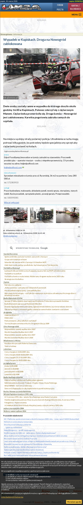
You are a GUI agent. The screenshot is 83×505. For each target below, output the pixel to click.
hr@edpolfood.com (13, 167)
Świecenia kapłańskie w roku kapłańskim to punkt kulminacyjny (29, 388)
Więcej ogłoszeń (11, 202)
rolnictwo (7, 349)
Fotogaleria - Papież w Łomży (15, 403)
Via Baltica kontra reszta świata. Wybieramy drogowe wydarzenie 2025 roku (34, 276)
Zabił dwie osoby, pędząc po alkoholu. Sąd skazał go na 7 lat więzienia (31, 265)
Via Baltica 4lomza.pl (12, 268)
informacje (17, 34)
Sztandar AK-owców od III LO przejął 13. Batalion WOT (25, 262)
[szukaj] (41, 248)
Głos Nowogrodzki (11, 326)
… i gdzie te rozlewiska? (13, 427)
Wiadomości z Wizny (12, 341)
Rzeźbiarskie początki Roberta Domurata (20, 343)
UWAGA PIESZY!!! (11, 315)
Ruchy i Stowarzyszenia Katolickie (17, 391)
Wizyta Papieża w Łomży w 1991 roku (18, 394)
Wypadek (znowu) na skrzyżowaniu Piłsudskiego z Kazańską (28, 444)
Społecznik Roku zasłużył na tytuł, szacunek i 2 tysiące (26, 257)
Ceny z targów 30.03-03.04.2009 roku (18, 355)
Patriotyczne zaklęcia (12, 285)
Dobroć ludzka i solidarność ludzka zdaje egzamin (23, 380)
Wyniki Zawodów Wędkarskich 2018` (18, 338)
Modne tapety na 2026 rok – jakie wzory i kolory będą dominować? (30, 433)
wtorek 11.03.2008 (11, 369)
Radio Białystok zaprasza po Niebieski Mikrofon (23, 304)
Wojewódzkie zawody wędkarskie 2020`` (20, 329)
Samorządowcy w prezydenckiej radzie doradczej (24, 450)
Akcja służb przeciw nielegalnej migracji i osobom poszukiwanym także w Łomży (35, 436)
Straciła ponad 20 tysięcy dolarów (17, 425)
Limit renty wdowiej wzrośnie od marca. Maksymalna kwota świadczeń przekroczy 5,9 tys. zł (40, 441)
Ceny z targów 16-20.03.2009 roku (17, 360)
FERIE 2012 (8, 318)
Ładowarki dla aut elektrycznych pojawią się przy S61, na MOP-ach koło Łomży (34, 271)
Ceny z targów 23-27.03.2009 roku (17, 357)
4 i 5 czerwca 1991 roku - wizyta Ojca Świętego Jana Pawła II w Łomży (30, 397)
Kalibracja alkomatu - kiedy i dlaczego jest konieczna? (25, 447)
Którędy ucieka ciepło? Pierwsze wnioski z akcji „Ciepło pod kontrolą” (31, 453)
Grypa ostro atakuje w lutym (15, 259)
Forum (60, 5)
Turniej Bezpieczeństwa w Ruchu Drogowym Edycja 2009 (26, 324)
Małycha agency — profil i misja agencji (19, 430)
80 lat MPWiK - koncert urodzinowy (18, 386)
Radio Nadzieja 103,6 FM (13, 377)
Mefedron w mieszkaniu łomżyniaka (18, 422)
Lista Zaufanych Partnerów (12, 497)
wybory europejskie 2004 (14, 408)
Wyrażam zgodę (74, 502)
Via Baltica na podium (13, 274)
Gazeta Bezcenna (11, 254)
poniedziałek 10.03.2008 (13, 372)
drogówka (8, 312)
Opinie (6, 282)
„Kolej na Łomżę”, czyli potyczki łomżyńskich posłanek (25, 288)
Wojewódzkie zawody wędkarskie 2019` (20, 335)
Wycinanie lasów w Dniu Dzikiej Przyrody (20, 439)
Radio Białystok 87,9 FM (13, 298)
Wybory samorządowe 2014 (15, 411)
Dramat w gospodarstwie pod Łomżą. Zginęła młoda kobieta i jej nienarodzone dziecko (38, 307)
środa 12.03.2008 (10, 366)
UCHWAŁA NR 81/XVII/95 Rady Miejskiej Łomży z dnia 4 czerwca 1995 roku (33, 405)
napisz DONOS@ (76, 1)
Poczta (60, 9)
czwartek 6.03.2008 (11, 374)
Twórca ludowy (10, 346)
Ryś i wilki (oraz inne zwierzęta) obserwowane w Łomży (25, 455)
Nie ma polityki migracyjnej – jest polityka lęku (22, 290)
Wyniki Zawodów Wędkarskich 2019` (18, 332)
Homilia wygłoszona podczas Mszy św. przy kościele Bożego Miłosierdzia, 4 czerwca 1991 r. (39, 400)
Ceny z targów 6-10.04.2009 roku (17, 352)
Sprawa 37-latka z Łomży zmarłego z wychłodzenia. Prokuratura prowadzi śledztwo (36, 301)
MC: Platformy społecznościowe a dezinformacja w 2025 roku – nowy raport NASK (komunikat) (41, 419)
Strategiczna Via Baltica (13, 279)
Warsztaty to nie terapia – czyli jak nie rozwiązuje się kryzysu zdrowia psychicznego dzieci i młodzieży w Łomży (40, 294)
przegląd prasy (10, 363)
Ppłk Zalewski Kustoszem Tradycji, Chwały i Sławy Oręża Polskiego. (30, 383)
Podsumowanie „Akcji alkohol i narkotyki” (20, 321)
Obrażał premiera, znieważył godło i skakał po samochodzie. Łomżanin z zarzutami (36, 309)
